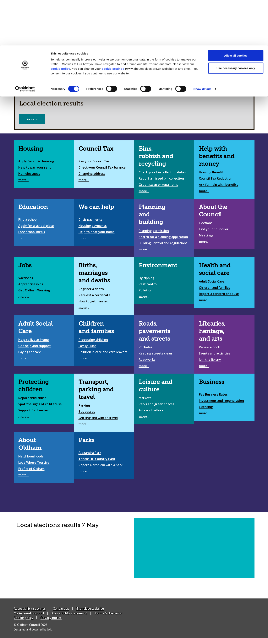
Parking (84, 405)
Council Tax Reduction (215, 178)
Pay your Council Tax (94, 161)
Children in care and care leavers (103, 352)
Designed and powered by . (33, 629)
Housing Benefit (211, 172)
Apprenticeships (30, 284)
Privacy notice (51, 618)
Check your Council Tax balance (102, 167)
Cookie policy (23, 618)
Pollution (145, 290)
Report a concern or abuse (219, 294)
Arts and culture (151, 410)
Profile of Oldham (31, 469)
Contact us (61, 608)
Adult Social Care (211, 281)
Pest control (148, 284)
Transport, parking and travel (96, 389)
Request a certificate (94, 295)
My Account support (29, 613)
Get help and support (34, 346)
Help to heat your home (97, 232)
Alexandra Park (90, 453)
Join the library (210, 359)
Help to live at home (33, 340)
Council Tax (96, 148)
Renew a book (209, 347)
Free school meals (31, 232)
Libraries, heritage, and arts (212, 331)
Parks (86, 440)
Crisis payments (90, 219)
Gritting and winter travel (98, 418)
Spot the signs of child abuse (40, 404)
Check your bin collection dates (162, 172)
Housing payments (93, 226)
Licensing (206, 407)
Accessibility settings (30, 608)
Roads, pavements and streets (154, 331)
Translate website (90, 608)
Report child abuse (32, 398)
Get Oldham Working (34, 290)
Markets (145, 398)
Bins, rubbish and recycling (156, 156)
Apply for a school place (36, 226)
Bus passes (87, 411)
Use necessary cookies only (235, 22)
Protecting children (93, 340)
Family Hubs (87, 346)
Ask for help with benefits (218, 184)
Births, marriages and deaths (94, 273)
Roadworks (147, 359)
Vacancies (25, 278)
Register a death (91, 289)
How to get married (93, 301)
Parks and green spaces (156, 404)
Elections (205, 223)
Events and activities (214, 353)
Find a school (27, 219)
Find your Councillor (213, 229)
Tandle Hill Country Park (97, 459)
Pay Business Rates (213, 394)
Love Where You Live (34, 462)
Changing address (92, 173)
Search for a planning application (163, 237)
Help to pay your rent (34, 167)
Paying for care (29, 352)
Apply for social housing (36, 161)
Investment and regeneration (221, 400)
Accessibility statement (69, 613)
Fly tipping (146, 278)
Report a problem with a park (101, 465)
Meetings (206, 235)
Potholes (145, 347)
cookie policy (60, 23)
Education (33, 207)
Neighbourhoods (31, 456)
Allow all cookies (236, 10)
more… (23, 180)
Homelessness (29, 173)
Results (32, 119)
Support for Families (33, 410)
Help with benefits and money (216, 156)
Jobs (24, 265)
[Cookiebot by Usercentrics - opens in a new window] (25, 43)
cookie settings (113, 23)
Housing (30, 148)
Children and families (214, 287)
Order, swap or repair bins (158, 184)
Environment (158, 265)
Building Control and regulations (163, 243)
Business (211, 382)
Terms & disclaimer (108, 613)
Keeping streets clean (155, 353)
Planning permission (154, 231)
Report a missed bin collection (161, 178)
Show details (202, 43)
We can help (96, 207)
